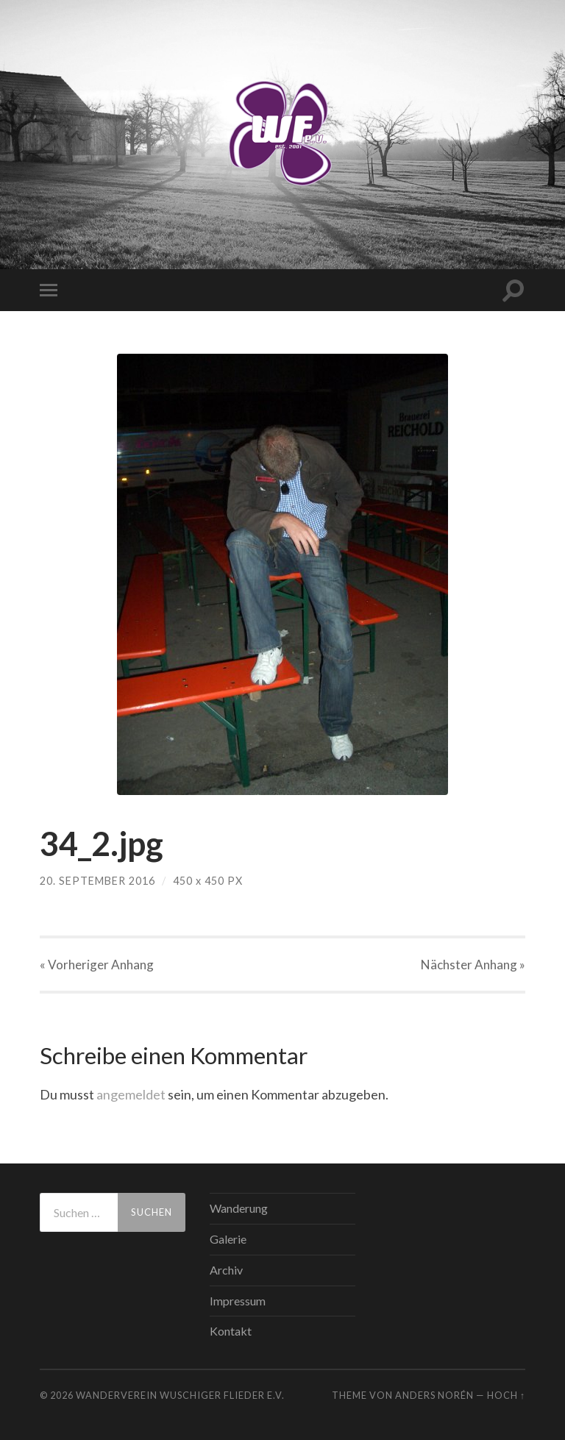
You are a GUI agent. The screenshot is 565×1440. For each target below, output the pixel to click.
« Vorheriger (97, 964)
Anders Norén (434, 1395)
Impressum (238, 1301)
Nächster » (473, 964)
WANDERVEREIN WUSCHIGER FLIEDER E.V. (180, 1395)
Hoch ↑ (506, 1395)
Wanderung (239, 1208)
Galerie (228, 1239)
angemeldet (131, 1094)
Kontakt (231, 1331)
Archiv (226, 1270)
